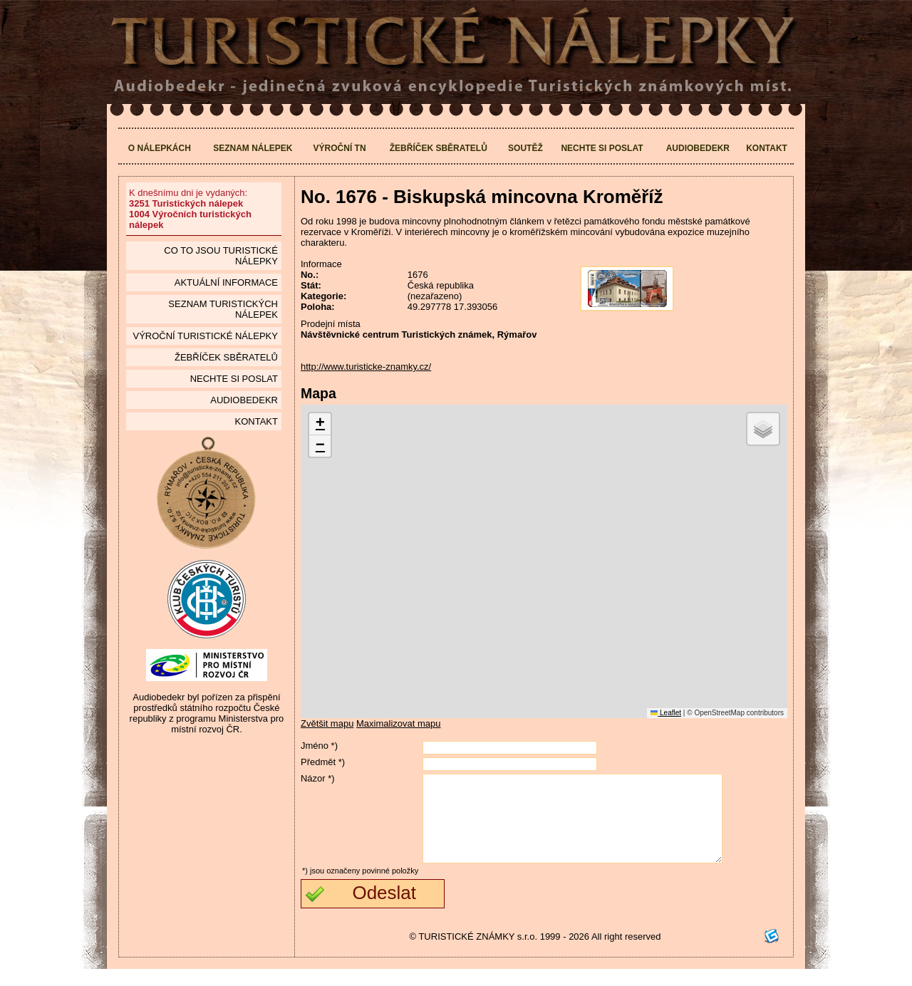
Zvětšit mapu (327, 723)
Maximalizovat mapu (398, 723)
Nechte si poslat (602, 148)
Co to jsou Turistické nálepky (221, 255)
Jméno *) (319, 745)
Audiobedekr (698, 148)
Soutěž (525, 148)
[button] (320, 424)
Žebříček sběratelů (438, 148)
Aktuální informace (226, 282)
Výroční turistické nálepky (205, 336)
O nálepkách (159, 148)
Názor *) (318, 778)
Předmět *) (323, 762)
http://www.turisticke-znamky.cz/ (366, 366)
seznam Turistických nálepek (223, 309)
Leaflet (666, 713)
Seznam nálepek (252, 148)
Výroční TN (340, 148)
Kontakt (766, 148)
